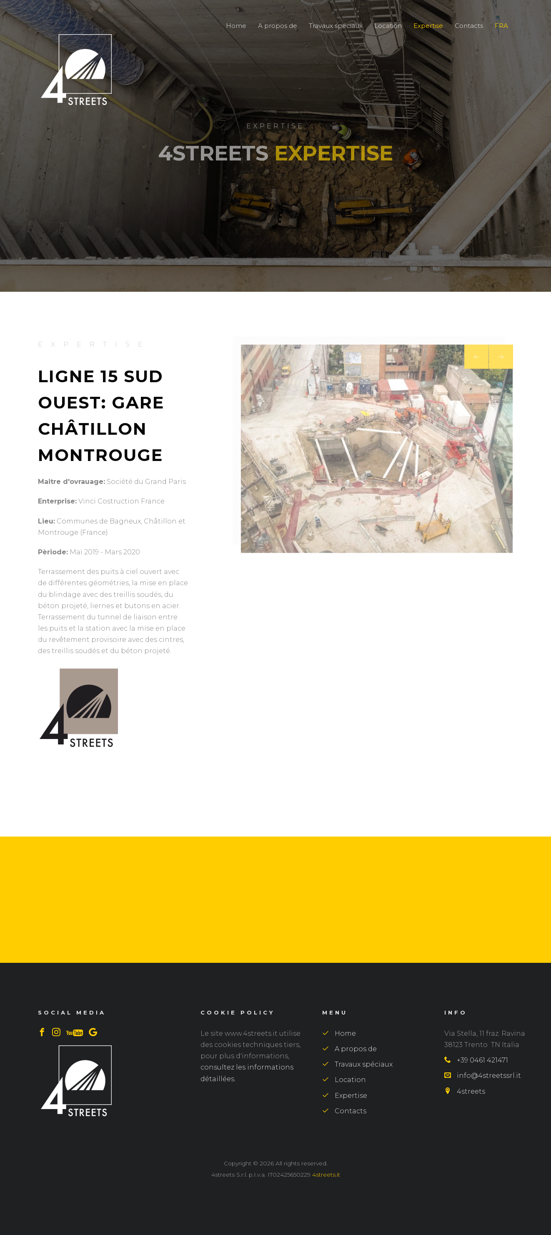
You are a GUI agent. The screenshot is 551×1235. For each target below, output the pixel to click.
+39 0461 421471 (476, 1060)
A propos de (277, 26)
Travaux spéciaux (336, 26)
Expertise (429, 26)
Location (388, 26)
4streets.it (326, 1174)
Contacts (470, 26)
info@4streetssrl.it (482, 1076)
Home (236, 26)
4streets (464, 1091)
